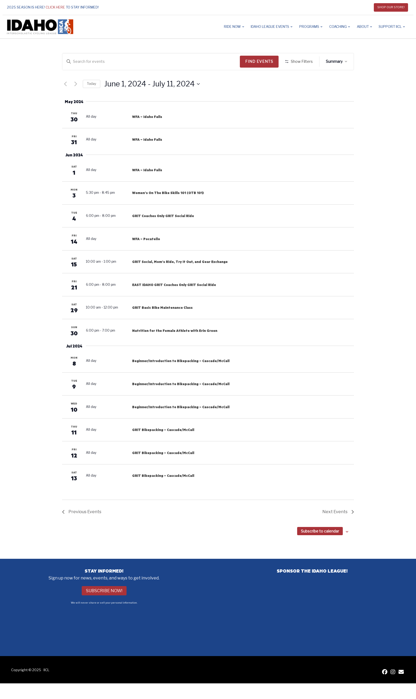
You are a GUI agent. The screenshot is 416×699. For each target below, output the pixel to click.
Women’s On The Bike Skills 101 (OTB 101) (168, 208)
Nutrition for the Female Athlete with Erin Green (174, 346)
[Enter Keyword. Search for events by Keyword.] (152, 61)
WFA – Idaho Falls (147, 132)
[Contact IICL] (401, 687)
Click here (55, 7)
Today (91, 99)
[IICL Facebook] (384, 687)
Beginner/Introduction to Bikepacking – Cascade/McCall (180, 376)
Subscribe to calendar (320, 546)
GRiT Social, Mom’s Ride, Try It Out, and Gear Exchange (180, 277)
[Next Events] (75, 99)
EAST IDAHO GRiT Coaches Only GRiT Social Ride (174, 300)
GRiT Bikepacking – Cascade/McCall (163, 445)
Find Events (261, 61)
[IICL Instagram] (393, 687)
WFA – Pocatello (146, 254)
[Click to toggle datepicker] (152, 99)
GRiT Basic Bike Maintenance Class (162, 323)
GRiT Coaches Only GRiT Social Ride (163, 231)
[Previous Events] (65, 99)
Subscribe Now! (104, 606)
